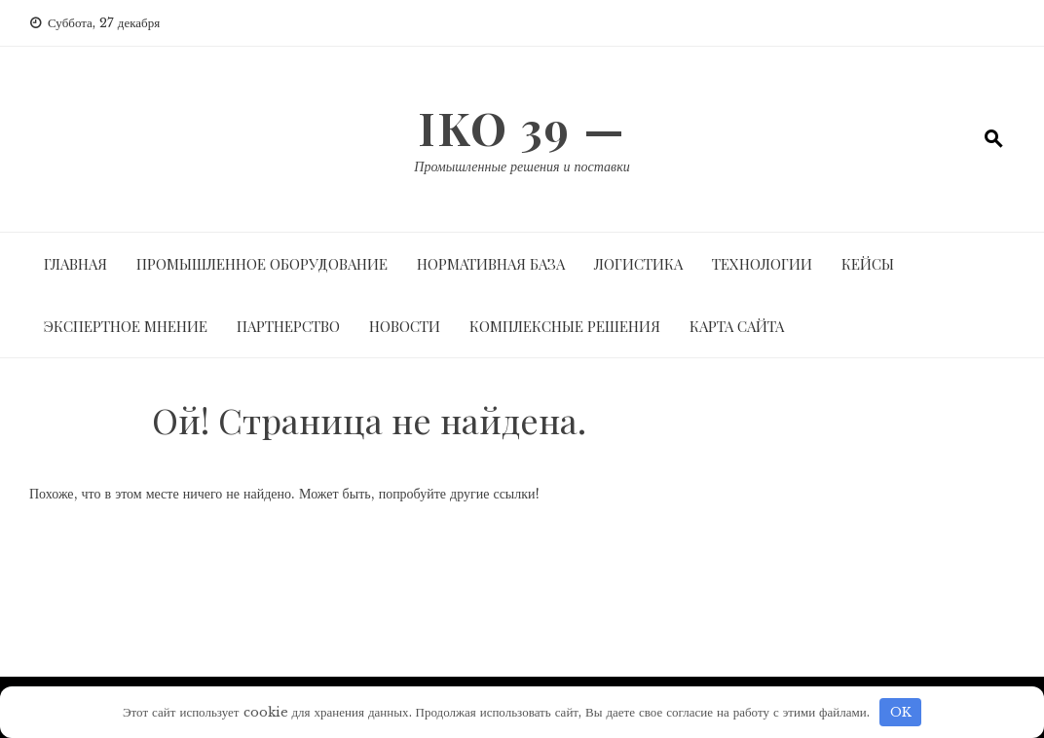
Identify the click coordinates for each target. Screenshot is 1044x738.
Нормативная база (491, 264)
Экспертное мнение (125, 326)
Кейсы (867, 264)
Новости (404, 326)
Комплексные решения (564, 326)
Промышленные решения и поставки (521, 166)
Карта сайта (737, 326)
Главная (75, 264)
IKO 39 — (522, 127)
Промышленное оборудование (262, 264)
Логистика (638, 264)
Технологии (762, 264)
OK (901, 712)
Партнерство (288, 326)
